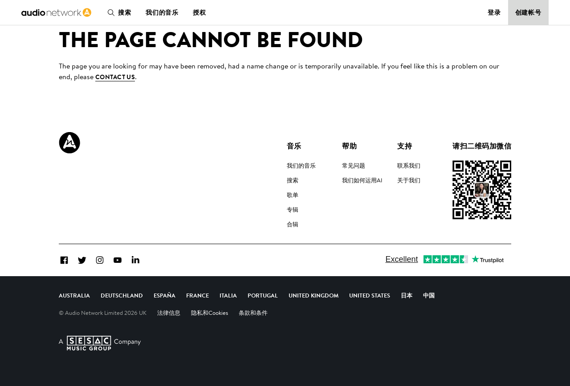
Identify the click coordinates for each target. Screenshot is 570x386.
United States (369, 295)
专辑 (292, 209)
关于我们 (408, 180)
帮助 (349, 146)
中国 (429, 295)
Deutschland (122, 295)
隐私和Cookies (209, 313)
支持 (404, 146)
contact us (115, 76)
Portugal (263, 295)
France (197, 295)
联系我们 (408, 165)
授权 (199, 12)
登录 (494, 12)
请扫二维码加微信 (481, 146)
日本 (406, 295)
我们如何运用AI (362, 180)
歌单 (292, 195)
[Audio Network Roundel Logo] (69, 142)
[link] (56, 12)
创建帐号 (528, 12)
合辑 (292, 224)
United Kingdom (313, 295)
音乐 (294, 146)
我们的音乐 (162, 12)
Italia (228, 295)
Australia (74, 295)
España (164, 295)
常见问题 (353, 165)
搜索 (117, 12)
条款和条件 (253, 313)
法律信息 (168, 313)
